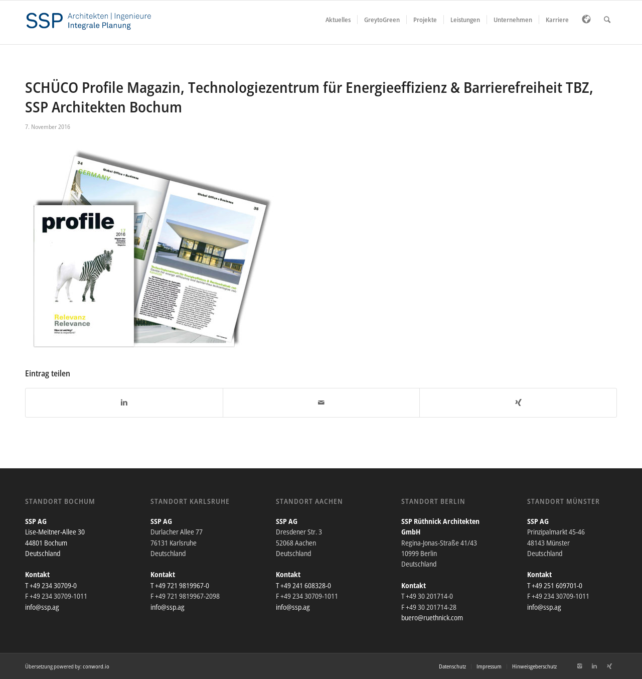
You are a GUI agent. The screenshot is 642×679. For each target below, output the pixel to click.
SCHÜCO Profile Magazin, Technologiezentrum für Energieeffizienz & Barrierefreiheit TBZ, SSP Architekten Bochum (309, 97)
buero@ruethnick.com (432, 617)
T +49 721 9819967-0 (179, 585)
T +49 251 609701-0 (554, 585)
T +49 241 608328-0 (303, 585)
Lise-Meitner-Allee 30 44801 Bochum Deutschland (55, 542)
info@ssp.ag (42, 607)
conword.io (96, 666)
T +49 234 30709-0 (51, 585)
